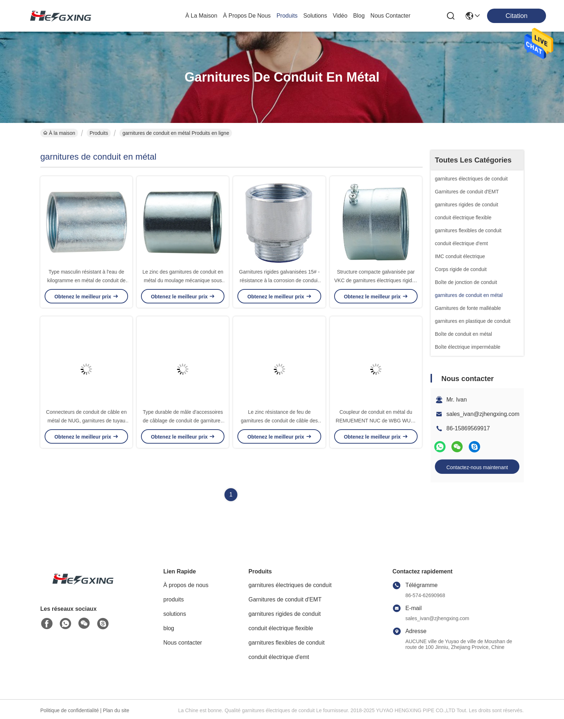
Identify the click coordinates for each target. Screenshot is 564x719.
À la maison (201, 16)
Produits (99, 133)
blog (359, 16)
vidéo (340, 16)
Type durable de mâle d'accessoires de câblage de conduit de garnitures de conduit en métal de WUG (183, 420)
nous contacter (390, 16)
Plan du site (116, 710)
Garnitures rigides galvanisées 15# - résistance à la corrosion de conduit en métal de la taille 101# (279, 280)
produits (287, 16)
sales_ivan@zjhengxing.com (482, 414)
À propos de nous (247, 16)
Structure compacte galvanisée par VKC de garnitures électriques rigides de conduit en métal (375, 280)
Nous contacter (182, 643)
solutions (315, 16)
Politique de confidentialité (69, 710)
